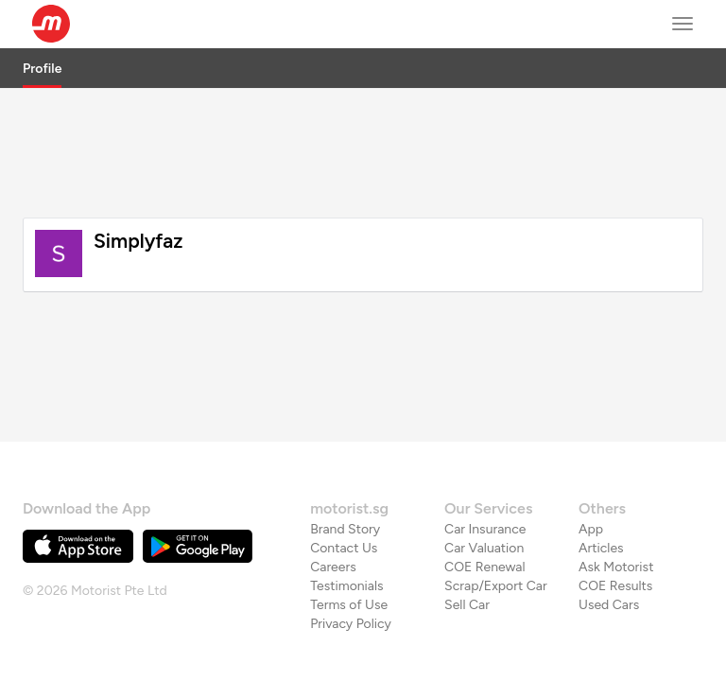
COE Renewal (484, 523)
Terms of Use (349, 560)
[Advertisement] (363, 150)
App (591, 485)
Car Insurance (485, 485)
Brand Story (345, 485)
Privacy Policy (350, 579)
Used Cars (609, 560)
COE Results (615, 541)
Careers (333, 523)
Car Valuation (484, 504)
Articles (601, 504)
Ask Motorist (616, 523)
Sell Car (467, 560)
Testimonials (346, 541)
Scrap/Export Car (495, 541)
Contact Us (343, 504)
